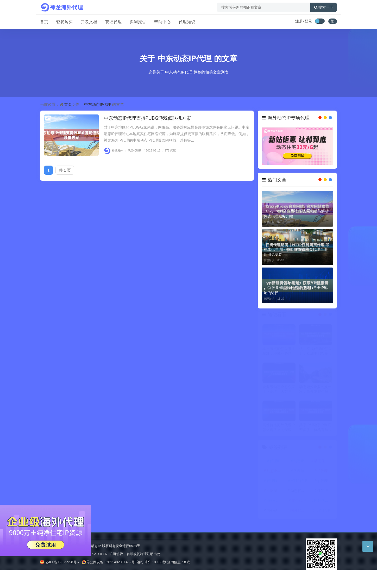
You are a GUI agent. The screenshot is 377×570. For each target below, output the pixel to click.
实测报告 (138, 21)
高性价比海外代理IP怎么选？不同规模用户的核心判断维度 (278, 429)
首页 (44, 21)
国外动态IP (275, 512)
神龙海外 (113, 150)
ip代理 (322, 482)
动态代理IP (133, 150)
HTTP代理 (299, 482)
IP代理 (322, 472)
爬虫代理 (299, 502)
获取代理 (113, 21)
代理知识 (187, 21)
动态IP (298, 462)
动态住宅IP (323, 462)
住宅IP (322, 492)
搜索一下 (323, 7)
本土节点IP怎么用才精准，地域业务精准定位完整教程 (278, 352)
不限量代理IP (276, 492)
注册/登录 (303, 21)
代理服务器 (276, 482)
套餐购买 (64, 21)
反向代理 (322, 512)
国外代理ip (299, 512)
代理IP (275, 462)
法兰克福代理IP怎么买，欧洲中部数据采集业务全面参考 (315, 352)
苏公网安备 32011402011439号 (108, 562)
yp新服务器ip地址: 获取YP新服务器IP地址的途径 (296, 290)
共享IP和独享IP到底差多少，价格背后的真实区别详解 (315, 429)
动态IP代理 (275, 472)
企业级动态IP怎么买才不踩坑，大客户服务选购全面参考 (278, 391)
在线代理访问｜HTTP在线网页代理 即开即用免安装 (296, 252)
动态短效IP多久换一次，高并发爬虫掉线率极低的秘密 (315, 391)
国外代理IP (323, 502)
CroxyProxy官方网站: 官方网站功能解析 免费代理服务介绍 (296, 213)
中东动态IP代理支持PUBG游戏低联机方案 (147, 118)
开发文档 (89, 21)
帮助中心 (162, 21)
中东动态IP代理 (185, 58)
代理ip (298, 472)
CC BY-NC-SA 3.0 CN (92, 553)
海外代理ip (275, 502)
